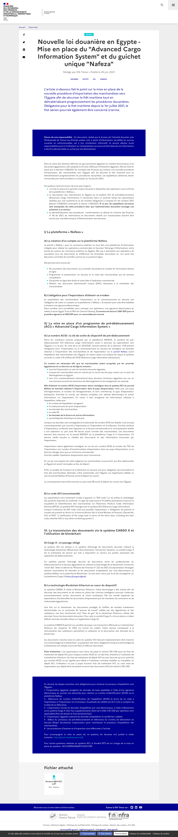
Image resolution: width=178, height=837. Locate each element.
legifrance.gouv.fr (87, 829)
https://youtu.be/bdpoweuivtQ (68, 737)
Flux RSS (131, 825)
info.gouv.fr (101, 829)
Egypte (86, 79)
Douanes (74, 79)
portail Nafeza (120, 351)
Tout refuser (105, 834)
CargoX (103, 79)
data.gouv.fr (113, 829)
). (85, 576)
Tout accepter (88, 834)
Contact (46, 825)
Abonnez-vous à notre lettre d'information (54, 807)
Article (89, 34)
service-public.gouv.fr (69, 829)
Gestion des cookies (118, 825)
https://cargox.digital (75, 576)
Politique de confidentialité (78, 825)
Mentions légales (58, 825)
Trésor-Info (32, 27)
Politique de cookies (99, 825)
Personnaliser (121, 834)
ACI (94, 79)
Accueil (22, 27)
